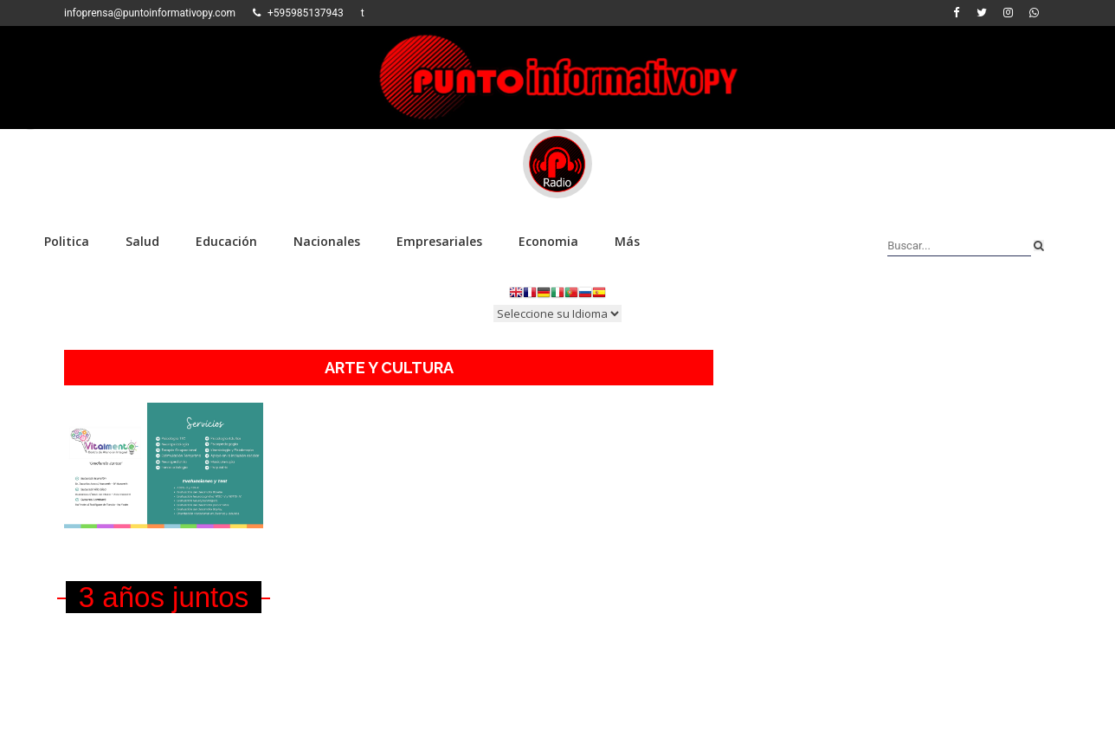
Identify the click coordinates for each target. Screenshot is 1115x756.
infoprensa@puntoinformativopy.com (149, 13)
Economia (548, 241)
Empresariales (439, 241)
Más (627, 241)
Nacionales (326, 241)
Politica (66, 241)
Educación (226, 241)
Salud (142, 241)
